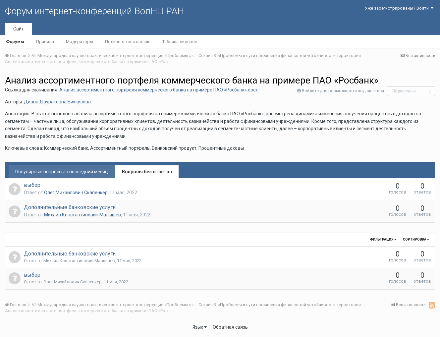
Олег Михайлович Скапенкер (76, 192)
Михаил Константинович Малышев (82, 214)
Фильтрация (383, 239)
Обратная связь (230, 327)
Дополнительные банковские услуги (70, 207)
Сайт (18, 28)
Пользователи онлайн (127, 41)
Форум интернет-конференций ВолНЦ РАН (94, 11)
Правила (45, 41)
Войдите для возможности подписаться (343, 90)
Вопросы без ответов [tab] (147, 171)
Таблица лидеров (179, 41)
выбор (32, 185)
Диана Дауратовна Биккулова (57, 101)
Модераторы (79, 41)
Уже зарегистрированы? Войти (399, 8)
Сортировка (416, 239)
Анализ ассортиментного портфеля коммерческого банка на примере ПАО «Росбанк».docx (158, 89)
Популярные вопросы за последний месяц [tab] (61, 171)
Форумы (15, 41)
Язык (199, 327)
